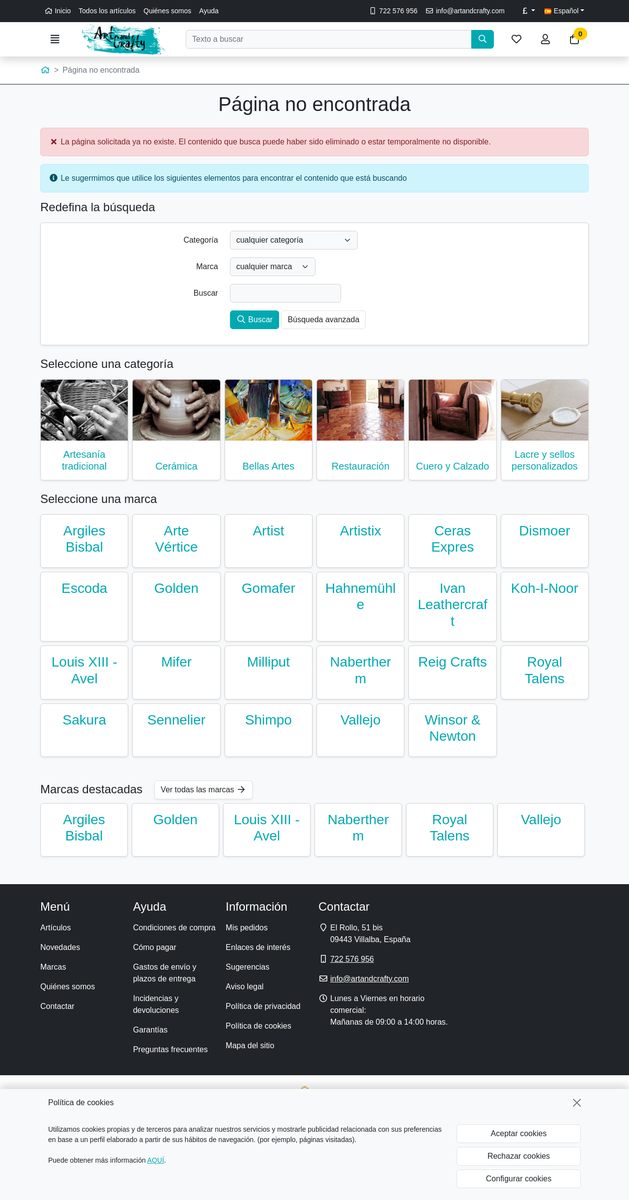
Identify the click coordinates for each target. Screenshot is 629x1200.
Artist (268, 530)
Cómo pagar (154, 947)
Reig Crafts (452, 662)
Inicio (57, 11)
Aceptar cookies (519, 1133)
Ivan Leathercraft (452, 605)
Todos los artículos (107, 11)
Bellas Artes (269, 466)
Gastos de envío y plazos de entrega (165, 973)
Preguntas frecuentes (170, 1049)
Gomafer (268, 588)
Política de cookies (258, 1026)
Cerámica (176, 466)
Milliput (268, 662)
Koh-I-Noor (544, 588)
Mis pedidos (246, 927)
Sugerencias (247, 967)
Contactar (57, 1006)
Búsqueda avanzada (323, 319)
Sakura (84, 719)
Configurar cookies (518, 1178)
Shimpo (268, 719)
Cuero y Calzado (452, 466)
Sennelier (176, 719)
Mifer (176, 662)
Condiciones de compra (174, 927)
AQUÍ (155, 1160)
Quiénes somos (167, 11)
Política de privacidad (263, 1006)
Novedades (60, 947)
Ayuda (208, 11)
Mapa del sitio (250, 1045)
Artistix (360, 530)
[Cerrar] (577, 1103)
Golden (176, 588)
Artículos (55, 927)
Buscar (254, 319)
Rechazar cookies (518, 1156)
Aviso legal (244, 986)
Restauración (361, 466)
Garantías (150, 1030)
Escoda (84, 588)
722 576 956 (393, 11)
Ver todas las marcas (203, 789)
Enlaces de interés (258, 947)
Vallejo (361, 719)
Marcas (53, 967)
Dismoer (544, 530)
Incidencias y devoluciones (156, 1004)
